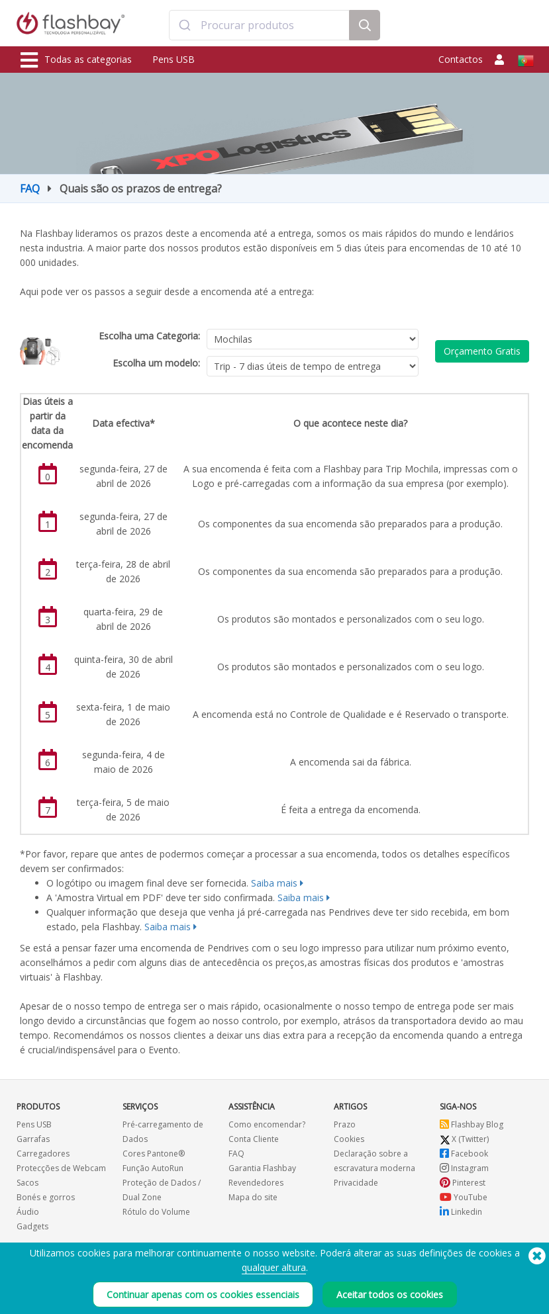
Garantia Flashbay (262, 1168)
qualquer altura (274, 1267)
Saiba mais (274, 883)
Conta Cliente (253, 1139)
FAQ (30, 188)
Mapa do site (252, 1197)
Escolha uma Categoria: (149, 335)
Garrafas (33, 1139)
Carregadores (43, 1153)
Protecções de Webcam (61, 1168)
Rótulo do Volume (156, 1211)
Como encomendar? (266, 1124)
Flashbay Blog (471, 1124)
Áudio (28, 1211)
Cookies (349, 1139)
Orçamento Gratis (482, 351)
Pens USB (173, 59)
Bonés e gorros (46, 1197)
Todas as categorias (76, 60)
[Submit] (185, 25)
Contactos (460, 59)
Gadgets (32, 1226)
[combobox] (259, 25)
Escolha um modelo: (156, 363)
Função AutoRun (153, 1168)
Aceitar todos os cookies (389, 1294)
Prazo (345, 1124)
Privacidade (356, 1182)
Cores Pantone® (154, 1153)
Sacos (27, 1182)
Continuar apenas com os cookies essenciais (203, 1294)
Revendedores (255, 1182)
